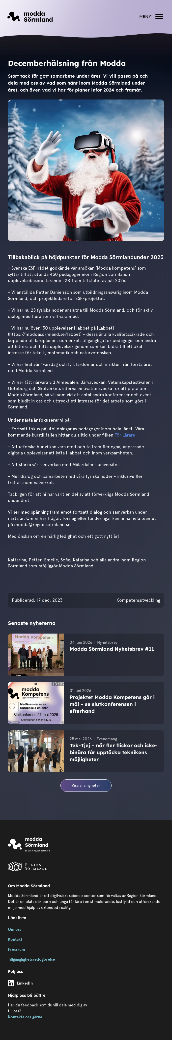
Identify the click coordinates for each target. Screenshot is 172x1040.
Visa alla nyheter (86, 785)
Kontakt (15, 939)
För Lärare (125, 435)
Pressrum (16, 949)
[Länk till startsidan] (30, 16)
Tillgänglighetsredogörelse (31, 959)
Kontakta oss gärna (25, 1017)
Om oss (14, 929)
